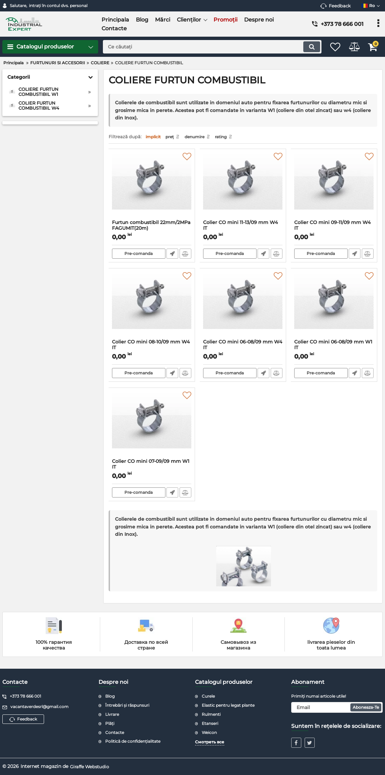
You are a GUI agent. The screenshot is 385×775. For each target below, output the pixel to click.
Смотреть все (209, 741)
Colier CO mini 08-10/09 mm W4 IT (151, 350)
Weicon (209, 732)
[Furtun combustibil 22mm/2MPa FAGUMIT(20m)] (151, 188)
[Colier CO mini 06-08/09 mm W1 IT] (334, 307)
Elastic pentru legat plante (228, 705)
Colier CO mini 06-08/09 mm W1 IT (334, 350)
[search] (205, 46)
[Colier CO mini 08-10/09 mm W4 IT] (151, 307)
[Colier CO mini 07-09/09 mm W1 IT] (151, 426)
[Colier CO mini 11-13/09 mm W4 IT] (242, 188)
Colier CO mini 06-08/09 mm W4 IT (242, 350)
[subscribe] (337, 707)
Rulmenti (211, 714)
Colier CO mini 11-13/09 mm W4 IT (242, 230)
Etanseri (210, 723)
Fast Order (172, 256)
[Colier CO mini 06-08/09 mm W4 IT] (242, 307)
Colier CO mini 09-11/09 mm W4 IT (334, 230)
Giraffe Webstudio (91, 766)
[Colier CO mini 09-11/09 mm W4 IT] (334, 188)
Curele (208, 696)
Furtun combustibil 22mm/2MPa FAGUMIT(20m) (151, 230)
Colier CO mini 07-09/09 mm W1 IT (151, 469)
